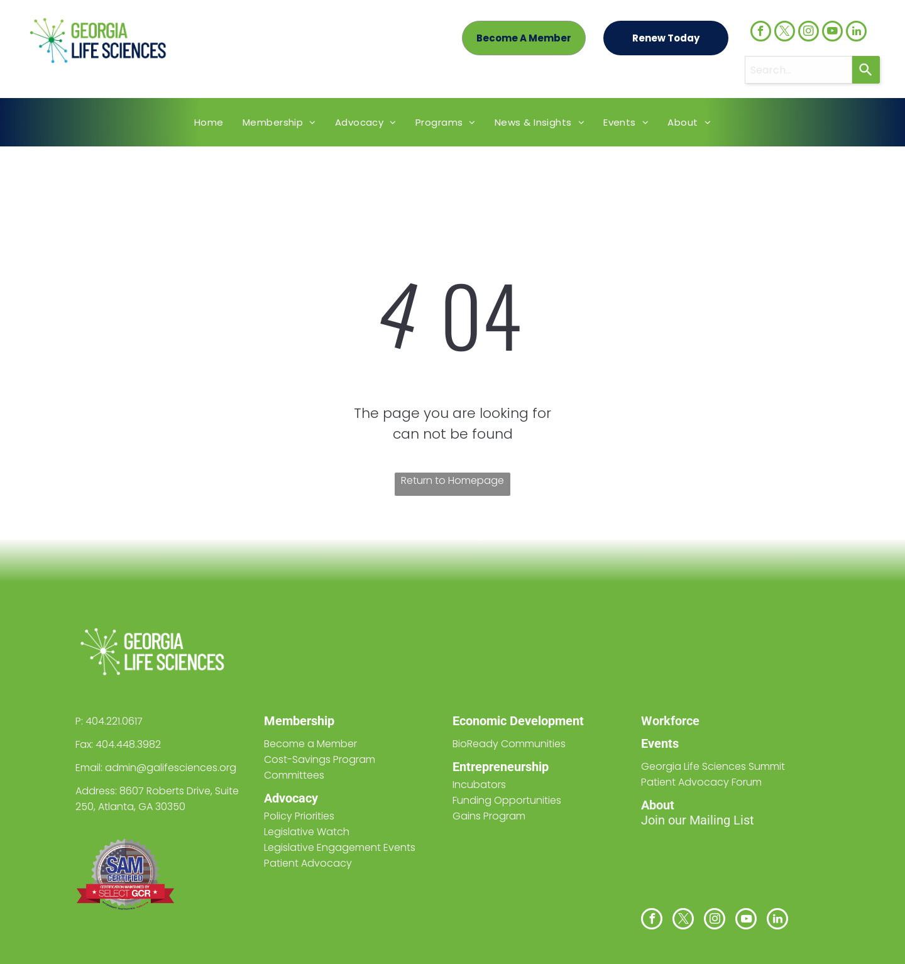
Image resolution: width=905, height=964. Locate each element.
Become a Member (310, 744)
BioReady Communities (509, 744)
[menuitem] (209, 122)
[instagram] (808, 33)
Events (660, 743)
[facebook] (760, 33)
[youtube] (832, 33)
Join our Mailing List (697, 820)
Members (290, 720)
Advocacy (291, 798)
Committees (294, 775)
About (657, 805)
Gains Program (488, 816)
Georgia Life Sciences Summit (713, 766)
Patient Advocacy (308, 863)
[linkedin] (856, 33)
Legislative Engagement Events (339, 847)
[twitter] (784, 33)
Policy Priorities (299, 816)
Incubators (479, 784)
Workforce (670, 720)
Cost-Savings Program (319, 759)
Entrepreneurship (500, 766)
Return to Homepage (452, 480)
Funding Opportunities (506, 800)
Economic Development (518, 720)
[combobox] (798, 70)
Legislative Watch (306, 831)
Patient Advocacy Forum (701, 782)
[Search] (866, 70)
